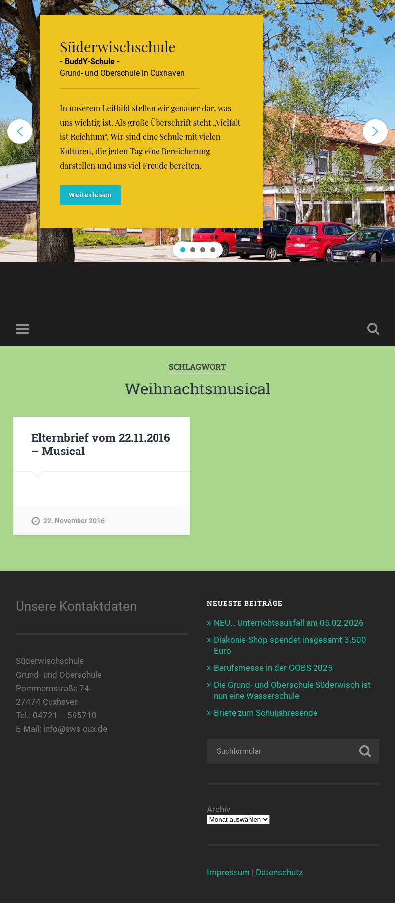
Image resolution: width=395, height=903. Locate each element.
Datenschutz (279, 872)
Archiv (218, 809)
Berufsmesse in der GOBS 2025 (273, 668)
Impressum (228, 872)
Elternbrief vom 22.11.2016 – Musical (100, 444)
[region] (197, 131)
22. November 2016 (74, 521)
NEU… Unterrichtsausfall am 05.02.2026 (289, 623)
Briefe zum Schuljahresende (265, 713)
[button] (197, 131)
